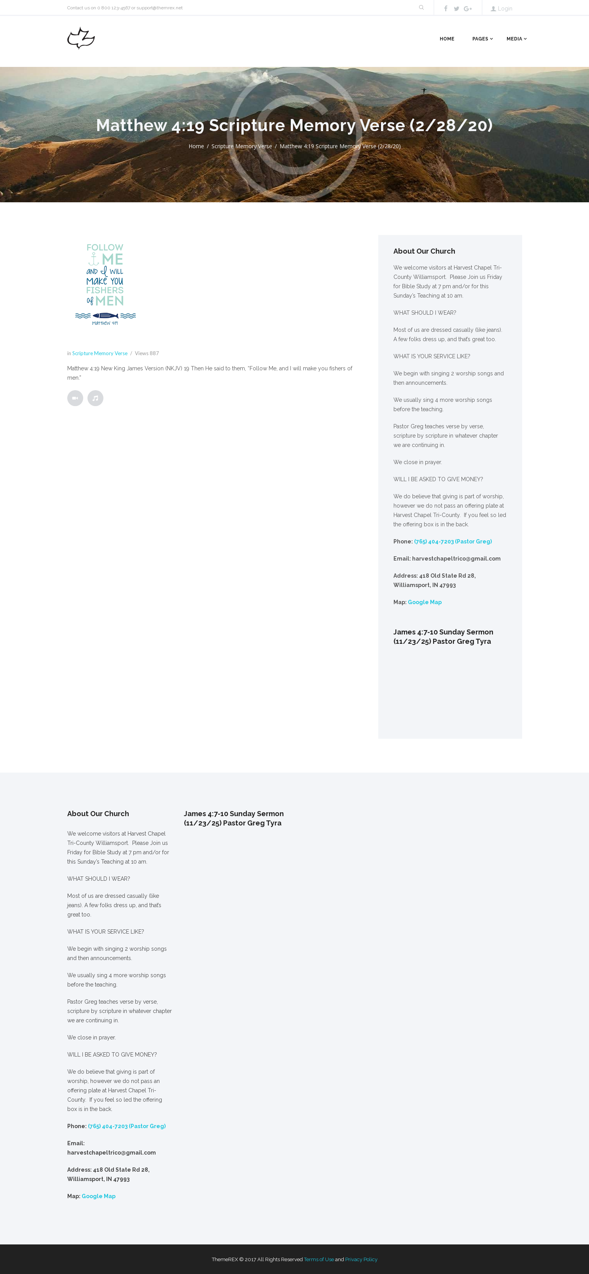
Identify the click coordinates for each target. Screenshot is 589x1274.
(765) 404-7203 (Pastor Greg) (453, 541)
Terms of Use (319, 1259)
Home (447, 39)
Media (514, 39)
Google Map (425, 602)
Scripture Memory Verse (241, 146)
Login (505, 8)
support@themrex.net (159, 8)
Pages (480, 39)
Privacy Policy (361, 1259)
